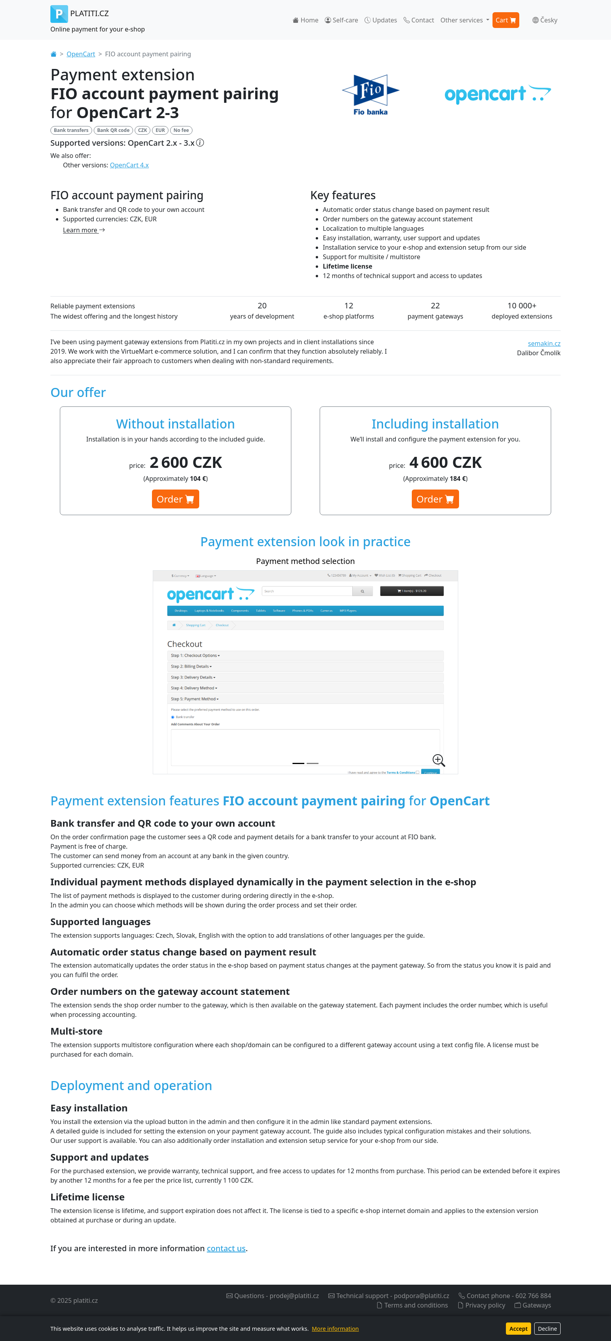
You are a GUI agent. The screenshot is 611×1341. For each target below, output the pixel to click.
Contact (419, 20)
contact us (226, 1248)
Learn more (84, 230)
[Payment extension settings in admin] (312, 763)
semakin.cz (544, 343)
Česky (544, 20)
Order (176, 498)
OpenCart (81, 54)
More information (335, 1328)
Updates (381, 20)
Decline (547, 1328)
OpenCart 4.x (129, 165)
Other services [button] (463, 20)
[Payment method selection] (298, 763)
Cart (506, 20)
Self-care (341, 20)
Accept (518, 1328)
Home (305, 20)
